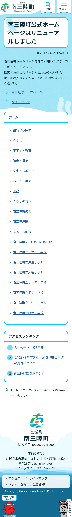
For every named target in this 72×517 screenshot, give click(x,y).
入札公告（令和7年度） (30, 347)
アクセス (14, 478)
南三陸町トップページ (27, 92)
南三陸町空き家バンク (29, 373)
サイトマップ (21, 102)
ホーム (13, 117)
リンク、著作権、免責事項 (26, 484)
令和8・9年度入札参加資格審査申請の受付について (39, 360)
